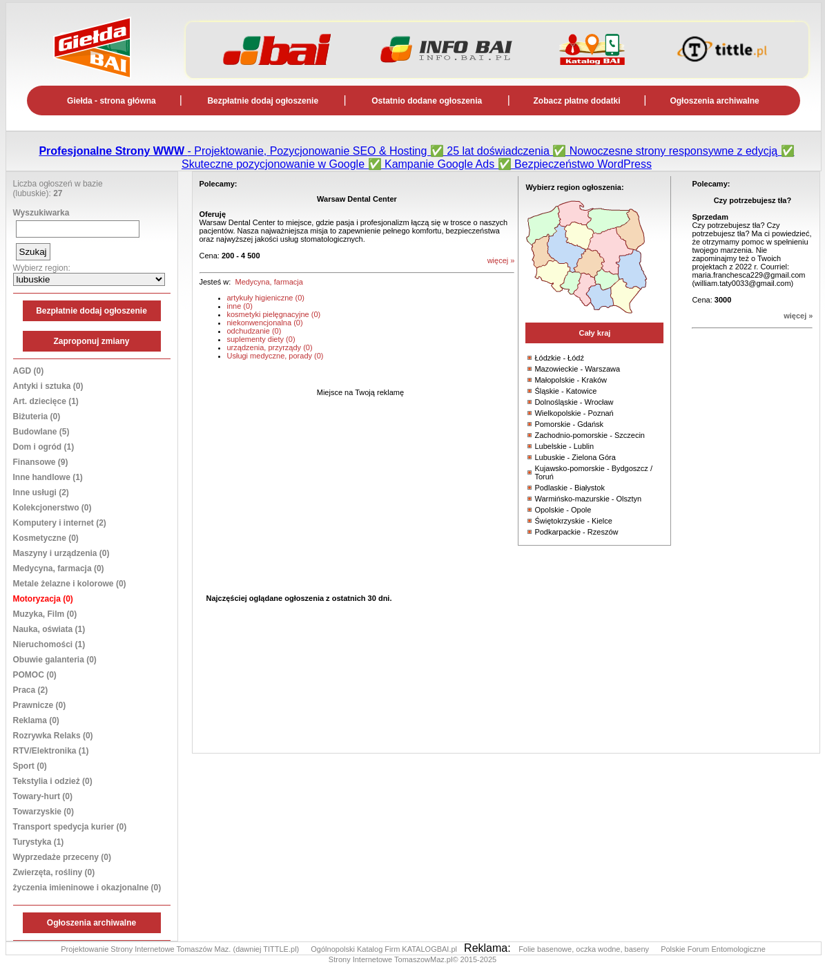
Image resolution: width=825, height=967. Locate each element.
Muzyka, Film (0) (45, 614)
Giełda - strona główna (111, 101)
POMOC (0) (35, 675)
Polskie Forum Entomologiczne (713, 949)
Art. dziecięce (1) (46, 401)
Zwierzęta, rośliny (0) (54, 872)
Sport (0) (30, 766)
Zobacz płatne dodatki (577, 101)
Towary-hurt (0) (42, 796)
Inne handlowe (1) (48, 477)
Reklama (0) (36, 720)
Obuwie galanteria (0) (55, 659)
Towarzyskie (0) (43, 811)
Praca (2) (30, 690)
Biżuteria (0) (37, 416)
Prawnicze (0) (39, 705)
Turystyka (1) (38, 842)
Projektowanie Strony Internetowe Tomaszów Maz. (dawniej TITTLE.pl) (181, 949)
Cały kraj (594, 333)
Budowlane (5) (41, 432)
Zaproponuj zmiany (91, 341)
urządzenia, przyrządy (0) (270, 347)
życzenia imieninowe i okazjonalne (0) (87, 887)
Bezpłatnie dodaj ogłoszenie (262, 101)
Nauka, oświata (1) (49, 629)
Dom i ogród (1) (44, 447)
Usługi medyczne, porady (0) (275, 356)
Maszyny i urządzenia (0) (61, 553)
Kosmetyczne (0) (46, 538)
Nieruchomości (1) (49, 644)
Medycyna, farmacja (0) (58, 568)
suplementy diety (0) (261, 339)
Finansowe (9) (40, 462)
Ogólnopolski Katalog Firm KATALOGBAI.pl (385, 949)
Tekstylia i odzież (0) (53, 781)
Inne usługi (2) (41, 492)
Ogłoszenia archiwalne (714, 101)
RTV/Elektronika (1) (51, 751)
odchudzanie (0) (254, 331)
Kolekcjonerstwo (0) (52, 508)
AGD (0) (28, 371)
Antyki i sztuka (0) (48, 386)
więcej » (798, 316)
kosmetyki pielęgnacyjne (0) (274, 314)
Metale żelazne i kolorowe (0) (69, 583)
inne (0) (240, 306)
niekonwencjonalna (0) (265, 322)
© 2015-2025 (474, 959)
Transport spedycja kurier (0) (70, 827)
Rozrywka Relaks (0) (53, 735)
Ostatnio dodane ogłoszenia (426, 101)
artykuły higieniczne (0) (266, 298)
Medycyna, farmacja (268, 282)
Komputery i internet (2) (59, 523)
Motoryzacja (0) (43, 599)
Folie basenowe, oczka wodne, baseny (584, 949)
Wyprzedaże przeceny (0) (62, 857)
